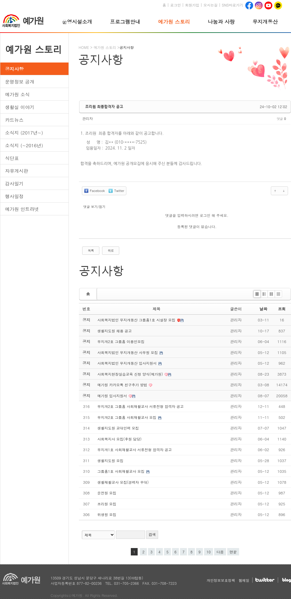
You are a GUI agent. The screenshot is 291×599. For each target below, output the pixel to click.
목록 (91, 250)
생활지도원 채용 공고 (114, 330)
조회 (282, 309)
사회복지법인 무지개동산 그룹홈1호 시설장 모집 (136, 319)
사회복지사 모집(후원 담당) (119, 438)
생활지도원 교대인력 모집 (118, 427)
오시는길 (210, 4)
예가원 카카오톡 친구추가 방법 (122, 384)
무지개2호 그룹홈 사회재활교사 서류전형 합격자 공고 (140, 406)
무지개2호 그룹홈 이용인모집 (120, 341)
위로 (111, 250)
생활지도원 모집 (110, 460)
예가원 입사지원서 (112, 395)
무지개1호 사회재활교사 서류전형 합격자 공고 (134, 449)
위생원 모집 (106, 514)
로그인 (175, 4)
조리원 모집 (106, 503)
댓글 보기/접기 (94, 206)
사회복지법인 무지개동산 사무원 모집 (128, 352)
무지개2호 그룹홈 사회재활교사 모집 (127, 417)
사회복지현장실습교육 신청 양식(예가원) (130, 374)
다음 (220, 551)
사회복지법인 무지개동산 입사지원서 (127, 363)
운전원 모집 (106, 492)
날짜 (263, 309)
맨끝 (233, 551)
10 (207, 551)
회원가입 (192, 4)
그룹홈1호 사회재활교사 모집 (121, 471)
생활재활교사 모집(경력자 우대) (123, 482)
